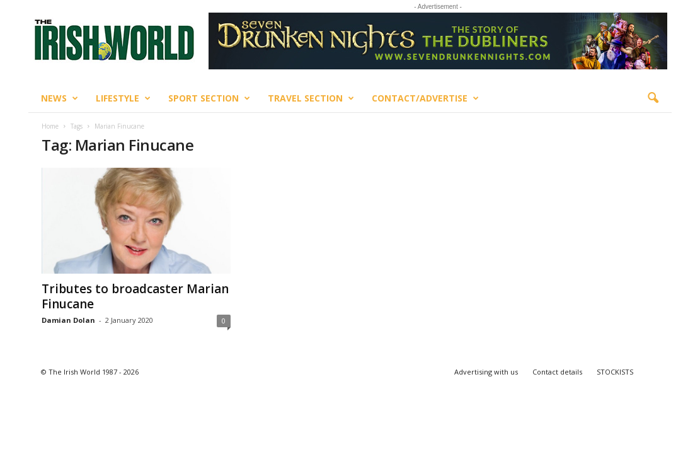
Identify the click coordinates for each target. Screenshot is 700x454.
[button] (653, 98)
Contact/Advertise (425, 98)
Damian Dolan (68, 320)
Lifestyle (123, 98)
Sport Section (209, 98)
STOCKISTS (615, 371)
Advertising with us (486, 371)
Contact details (557, 371)
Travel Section (311, 98)
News (59, 98)
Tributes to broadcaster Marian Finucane (135, 296)
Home (50, 126)
